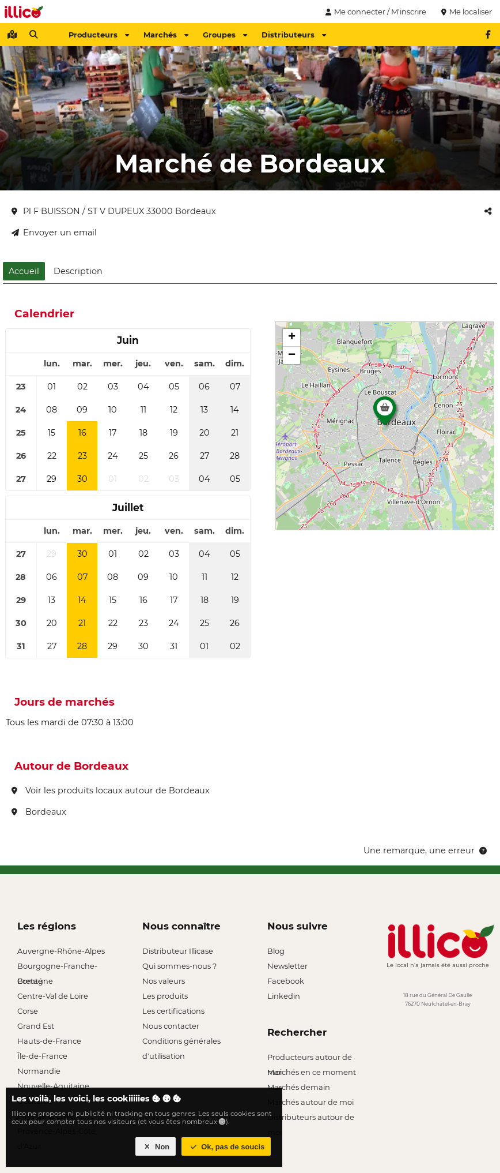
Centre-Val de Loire (52, 995)
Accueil (24, 271)
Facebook (285, 980)
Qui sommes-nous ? (179, 965)
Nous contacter (170, 1025)
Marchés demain (298, 1087)
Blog (276, 950)
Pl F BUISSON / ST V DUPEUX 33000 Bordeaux (114, 211)
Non (156, 1146)
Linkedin (283, 995)
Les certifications (173, 1010)
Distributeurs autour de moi (310, 1118)
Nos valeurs (163, 980)
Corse (27, 1010)
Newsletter (287, 965)
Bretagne (35, 980)
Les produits (165, 995)
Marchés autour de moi (310, 1102)
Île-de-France (42, 1055)
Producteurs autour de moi (309, 1058)
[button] (384, 413)
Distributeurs (294, 34)
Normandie (38, 1070)
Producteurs (99, 34)
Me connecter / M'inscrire (374, 11)
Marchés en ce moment (311, 1072)
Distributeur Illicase (177, 950)
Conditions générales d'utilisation (181, 1042)
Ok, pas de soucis (226, 1146)
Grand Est (35, 1025)
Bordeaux (39, 812)
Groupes (225, 34)
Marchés (165, 34)
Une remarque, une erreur (425, 850)
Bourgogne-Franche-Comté (57, 967)
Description (78, 271)
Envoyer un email (54, 232)
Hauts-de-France (49, 1040)
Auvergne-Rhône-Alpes (61, 950)
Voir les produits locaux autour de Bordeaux (111, 790)
